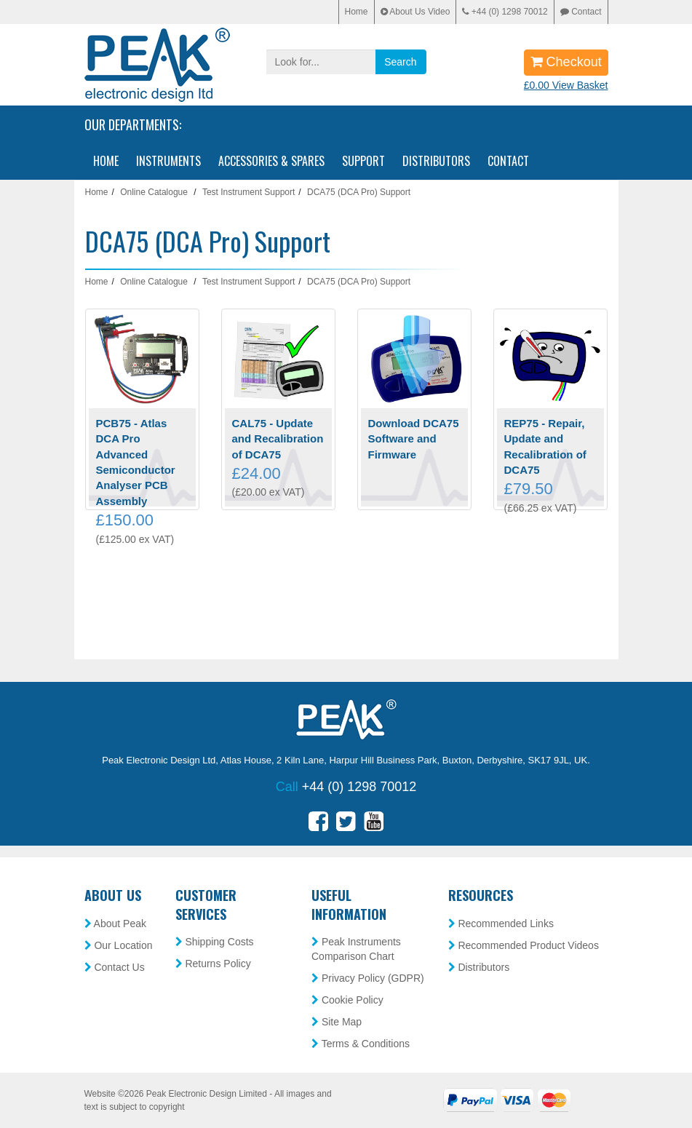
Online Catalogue (154, 192)
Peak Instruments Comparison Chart (356, 949)
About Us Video (415, 12)
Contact (581, 12)
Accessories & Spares (271, 161)
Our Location (118, 945)
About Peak (115, 923)
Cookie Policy (347, 1000)
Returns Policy (213, 963)
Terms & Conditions (360, 1043)
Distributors (436, 161)
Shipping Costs (214, 942)
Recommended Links (501, 923)
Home (356, 12)
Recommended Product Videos (523, 945)
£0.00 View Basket (566, 85)
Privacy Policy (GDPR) (367, 978)
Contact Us (114, 967)
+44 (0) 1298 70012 (504, 12)
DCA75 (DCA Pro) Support (358, 192)
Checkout (566, 62)
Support (363, 161)
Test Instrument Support (248, 192)
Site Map (336, 1022)
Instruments (168, 161)
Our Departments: (132, 124)
